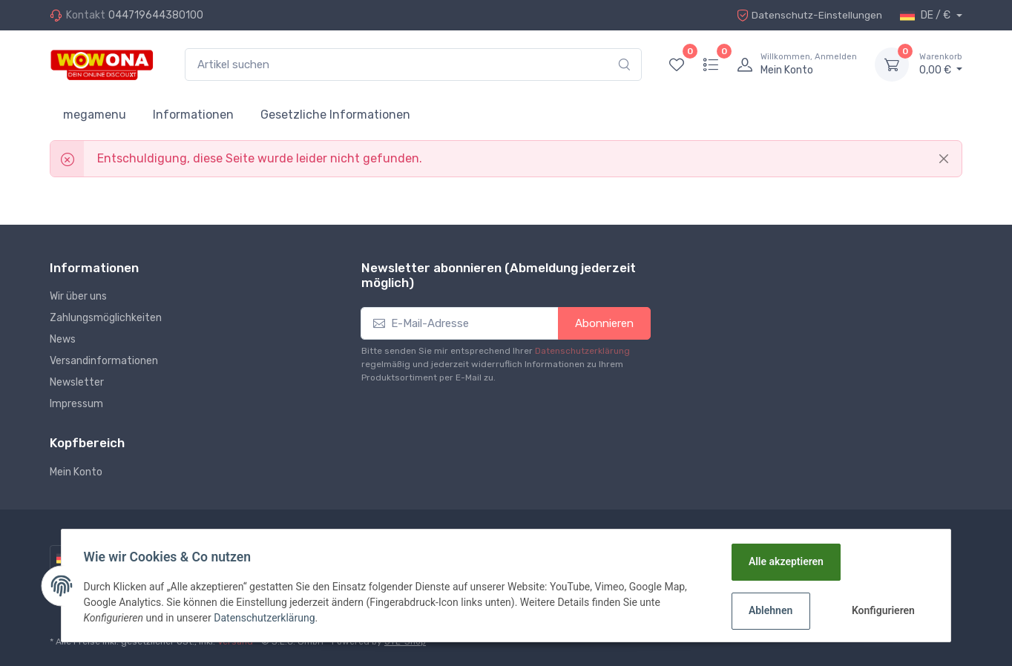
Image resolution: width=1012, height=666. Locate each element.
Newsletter (77, 382)
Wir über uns (78, 296)
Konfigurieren (882, 610)
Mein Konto (76, 472)
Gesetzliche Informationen (335, 115)
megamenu (94, 115)
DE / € (926, 15)
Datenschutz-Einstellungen (808, 15)
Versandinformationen (104, 361)
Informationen (193, 115)
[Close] (944, 159)
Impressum (76, 404)
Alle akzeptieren (785, 561)
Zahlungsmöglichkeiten (106, 317)
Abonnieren (604, 323)
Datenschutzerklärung (582, 351)
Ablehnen (770, 610)
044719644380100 (155, 15)
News (63, 339)
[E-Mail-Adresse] (460, 323)
